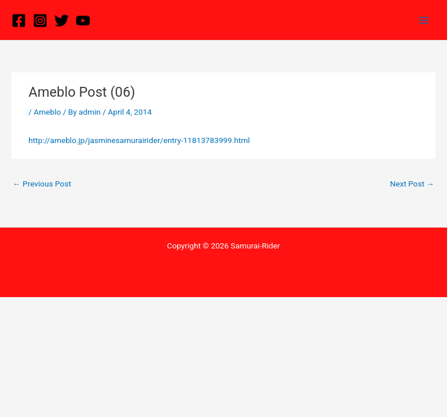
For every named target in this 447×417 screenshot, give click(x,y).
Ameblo (47, 111)
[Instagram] (40, 20)
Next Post (412, 183)
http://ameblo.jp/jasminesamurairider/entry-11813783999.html (139, 140)
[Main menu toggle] (424, 20)
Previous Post (42, 183)
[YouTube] (83, 20)
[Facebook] (19, 20)
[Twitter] (61, 20)
